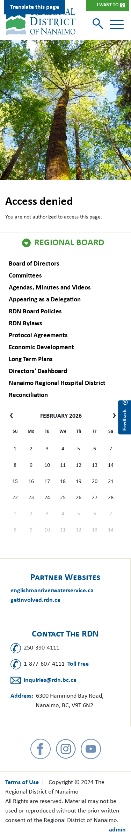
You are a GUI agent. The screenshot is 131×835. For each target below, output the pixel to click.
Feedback (124, 420)
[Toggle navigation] (116, 25)
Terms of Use (22, 782)
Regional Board (69, 243)
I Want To (107, 5)
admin (117, 830)
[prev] (13, 416)
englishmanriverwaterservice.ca (52, 590)
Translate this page (34, 7)
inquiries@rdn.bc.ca (50, 680)
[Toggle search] (99, 24)
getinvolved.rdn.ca (35, 600)
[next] (113, 416)
